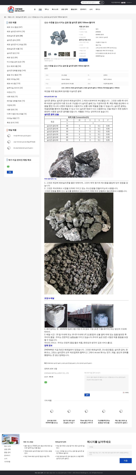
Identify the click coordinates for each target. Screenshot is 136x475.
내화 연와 (10, 110)
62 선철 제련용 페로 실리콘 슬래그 (23, 148)
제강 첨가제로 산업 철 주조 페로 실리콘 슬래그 (70, 447)
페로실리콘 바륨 (13, 49)
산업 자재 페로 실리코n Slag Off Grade (24, 142)
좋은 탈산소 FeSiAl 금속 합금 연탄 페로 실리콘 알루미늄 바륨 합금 (38, 447)
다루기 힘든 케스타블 (15, 114)
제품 (40, 9)
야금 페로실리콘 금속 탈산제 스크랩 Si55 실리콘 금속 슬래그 (70, 457)
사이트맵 (7, 461)
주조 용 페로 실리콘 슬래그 (84, 363)
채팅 (81, 60)
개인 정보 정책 (39, 473)
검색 (101, 2)
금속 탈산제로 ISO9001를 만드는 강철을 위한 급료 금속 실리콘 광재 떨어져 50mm (52, 422)
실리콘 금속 (11, 40)
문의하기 (83, 9)
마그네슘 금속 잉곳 (14, 62)
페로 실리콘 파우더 (14, 31)
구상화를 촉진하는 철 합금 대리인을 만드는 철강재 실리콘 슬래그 (103, 422)
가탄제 (9, 105)
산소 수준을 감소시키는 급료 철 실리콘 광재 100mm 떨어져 (70, 452)
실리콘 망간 (11, 53)
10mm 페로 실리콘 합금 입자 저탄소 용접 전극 (38, 452)
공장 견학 (64, 9)
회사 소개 (55, 9)
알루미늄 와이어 (13, 88)
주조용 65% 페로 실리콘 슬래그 (22, 136)
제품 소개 (11, 17)
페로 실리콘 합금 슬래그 (69, 363)
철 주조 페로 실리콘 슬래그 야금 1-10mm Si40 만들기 (69, 422)
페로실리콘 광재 (21, 17)
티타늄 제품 (11, 118)
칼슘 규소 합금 (12, 75)
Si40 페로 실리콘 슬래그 (55, 363)
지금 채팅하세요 (115, 2)
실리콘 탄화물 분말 (14, 71)
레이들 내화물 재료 (14, 101)
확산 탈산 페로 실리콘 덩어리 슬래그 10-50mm (121, 422)
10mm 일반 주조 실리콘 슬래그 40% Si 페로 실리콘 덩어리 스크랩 (86, 422)
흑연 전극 (10, 123)
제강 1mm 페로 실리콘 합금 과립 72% (37, 456)
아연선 (9, 92)
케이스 (98, 9)
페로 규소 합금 (12, 27)
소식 (90, 9)
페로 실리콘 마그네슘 (15, 44)
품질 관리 (74, 9)
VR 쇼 (47, 9)
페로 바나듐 (11, 84)
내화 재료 (10, 97)
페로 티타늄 (11, 79)
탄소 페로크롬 (12, 66)
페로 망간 (10, 58)
